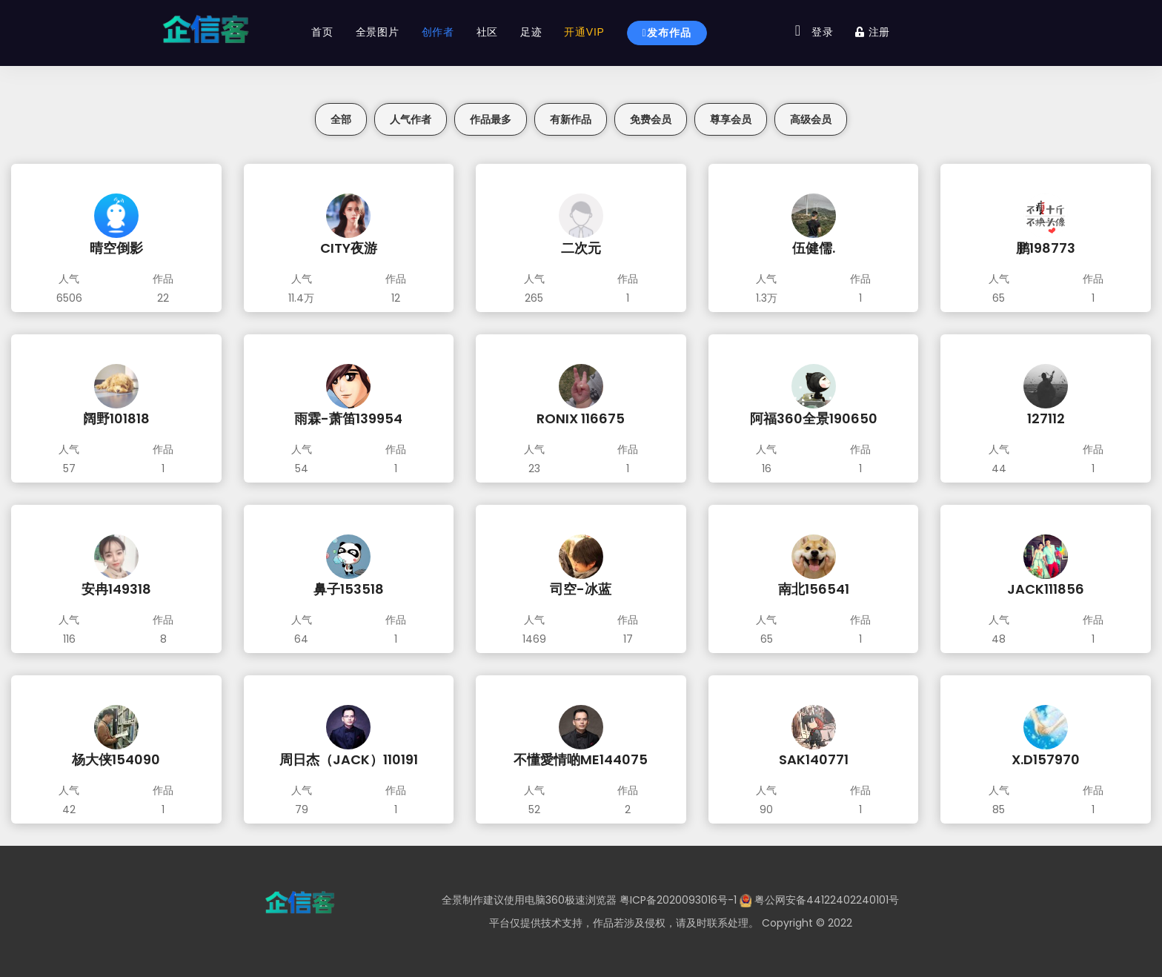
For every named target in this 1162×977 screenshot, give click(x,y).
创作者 (436, 32)
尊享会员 (730, 119)
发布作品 (665, 32)
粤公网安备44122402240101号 (826, 899)
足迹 (529, 32)
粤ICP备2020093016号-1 (678, 899)
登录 (820, 32)
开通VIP (583, 32)
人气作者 (410, 119)
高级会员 (810, 119)
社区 (486, 32)
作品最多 (490, 119)
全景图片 (376, 32)
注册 (871, 32)
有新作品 (570, 119)
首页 (321, 32)
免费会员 (650, 119)
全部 (341, 119)
